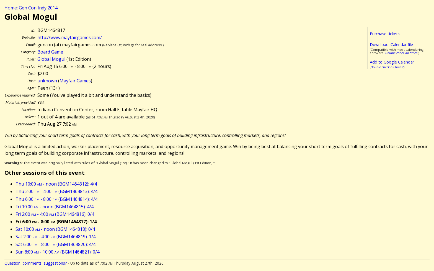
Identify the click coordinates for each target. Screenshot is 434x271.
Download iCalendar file (391, 44)
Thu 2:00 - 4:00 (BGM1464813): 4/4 (56, 191)
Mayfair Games (75, 81)
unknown (47, 81)
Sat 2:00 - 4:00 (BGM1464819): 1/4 (55, 237)
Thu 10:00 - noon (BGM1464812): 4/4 (56, 184)
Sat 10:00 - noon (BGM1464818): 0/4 (55, 229)
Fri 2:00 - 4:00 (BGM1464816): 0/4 (55, 214)
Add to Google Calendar (392, 62)
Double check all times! (401, 53)
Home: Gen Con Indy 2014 (31, 8)
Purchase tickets (385, 33)
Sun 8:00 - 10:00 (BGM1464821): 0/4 (57, 252)
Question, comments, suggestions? (35, 263)
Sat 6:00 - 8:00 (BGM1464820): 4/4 (55, 244)
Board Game (50, 52)
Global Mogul (51, 59)
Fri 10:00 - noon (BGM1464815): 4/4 (55, 207)
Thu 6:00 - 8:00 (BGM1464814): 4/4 (56, 199)
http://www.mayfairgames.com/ (69, 37)
